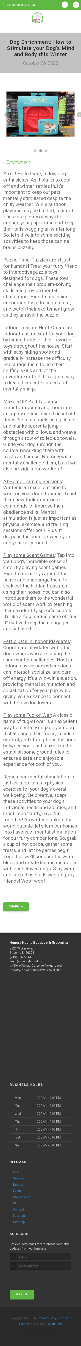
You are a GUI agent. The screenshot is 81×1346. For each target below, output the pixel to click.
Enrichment (18, 162)
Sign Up (21, 1294)
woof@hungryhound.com (27, 961)
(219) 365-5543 (20, 957)
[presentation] (33, 1278)
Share (16, 906)
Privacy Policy (47, 1318)
